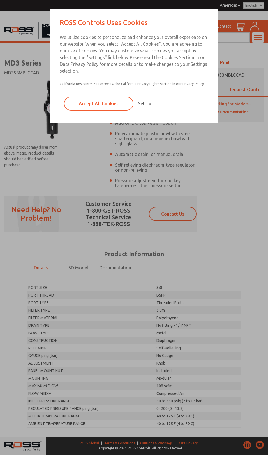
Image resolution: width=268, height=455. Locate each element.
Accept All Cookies (99, 103)
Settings (146, 103)
